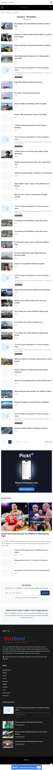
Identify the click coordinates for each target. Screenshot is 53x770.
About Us (4, 2)
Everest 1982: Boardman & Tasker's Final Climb (30, 114)
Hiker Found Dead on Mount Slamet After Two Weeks (32, 45)
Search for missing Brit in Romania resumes (29, 264)
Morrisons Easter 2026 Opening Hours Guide (28, 722)
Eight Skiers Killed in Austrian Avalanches (28, 82)
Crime (4, 678)
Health (4, 684)
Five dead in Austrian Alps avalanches (27, 93)
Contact (11, 2)
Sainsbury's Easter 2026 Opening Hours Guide (29, 741)
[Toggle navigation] (51, 7)
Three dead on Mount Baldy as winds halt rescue (30, 221)
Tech (4, 690)
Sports (5, 676)
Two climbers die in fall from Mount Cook (28, 322)
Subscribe (45, 593)
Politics (5, 673)
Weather (5, 687)
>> (26, 442)
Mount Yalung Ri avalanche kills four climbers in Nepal (32, 391)
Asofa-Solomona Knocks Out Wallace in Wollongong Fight (25, 535)
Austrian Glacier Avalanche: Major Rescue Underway (32, 290)
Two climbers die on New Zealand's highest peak (31, 311)
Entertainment (7, 670)
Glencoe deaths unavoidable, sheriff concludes (30, 104)
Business (5, 681)
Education (6, 695)
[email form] (22, 593)
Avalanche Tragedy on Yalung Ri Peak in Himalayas (31, 402)
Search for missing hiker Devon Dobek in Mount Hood (32, 381)
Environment (6, 693)
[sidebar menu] (2, 7)
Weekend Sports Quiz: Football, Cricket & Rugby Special (26, 610)
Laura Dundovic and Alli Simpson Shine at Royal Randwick (31, 570)
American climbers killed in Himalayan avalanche (31, 428)
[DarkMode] (51, 2)
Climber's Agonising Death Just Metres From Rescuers (33, 173)
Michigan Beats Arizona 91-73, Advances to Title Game (31, 560)
